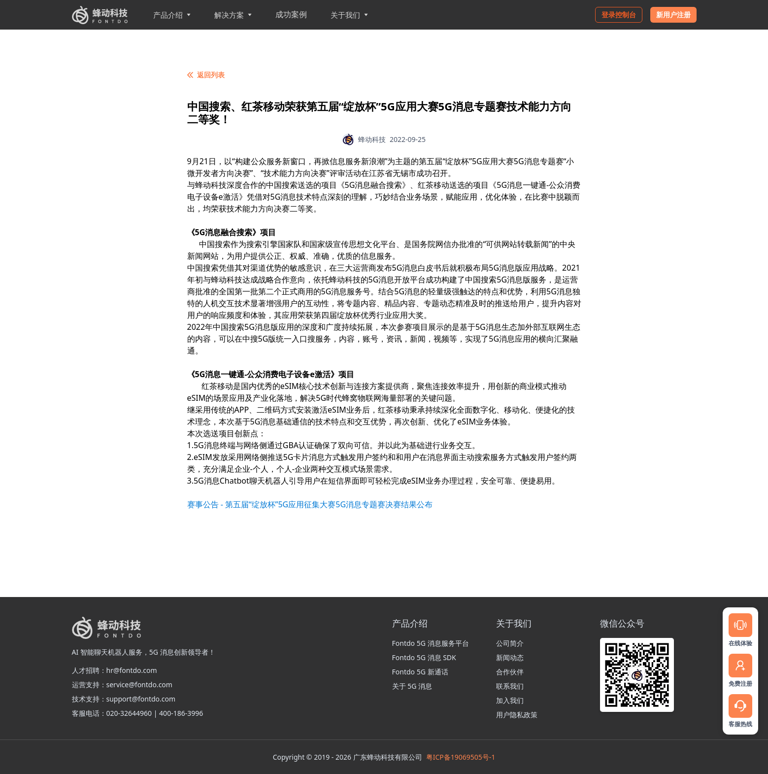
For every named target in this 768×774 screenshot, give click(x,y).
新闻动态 (510, 657)
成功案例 (291, 14)
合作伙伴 (510, 671)
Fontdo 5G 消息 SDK (424, 657)
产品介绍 (172, 15)
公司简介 (510, 643)
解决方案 (233, 15)
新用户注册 (673, 14)
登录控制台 (618, 14)
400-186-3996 (181, 713)
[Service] (740, 706)
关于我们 (349, 15)
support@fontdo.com (141, 699)
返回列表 (206, 74)
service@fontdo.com (139, 684)
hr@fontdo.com (131, 670)
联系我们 (510, 686)
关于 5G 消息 (412, 686)
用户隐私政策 (516, 714)
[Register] (740, 665)
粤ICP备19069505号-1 (461, 757)
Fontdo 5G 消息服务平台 (430, 643)
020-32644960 (129, 713)
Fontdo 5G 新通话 (420, 671)
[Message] (740, 625)
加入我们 (510, 700)
